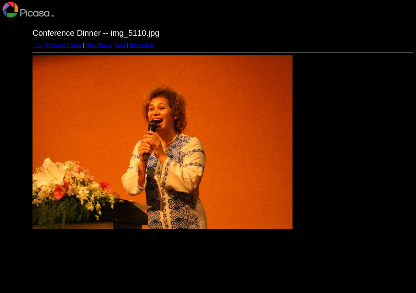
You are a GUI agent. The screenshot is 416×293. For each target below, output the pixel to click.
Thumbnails (141, 45)
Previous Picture (63, 45)
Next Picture (98, 45)
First (37, 45)
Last (120, 45)
